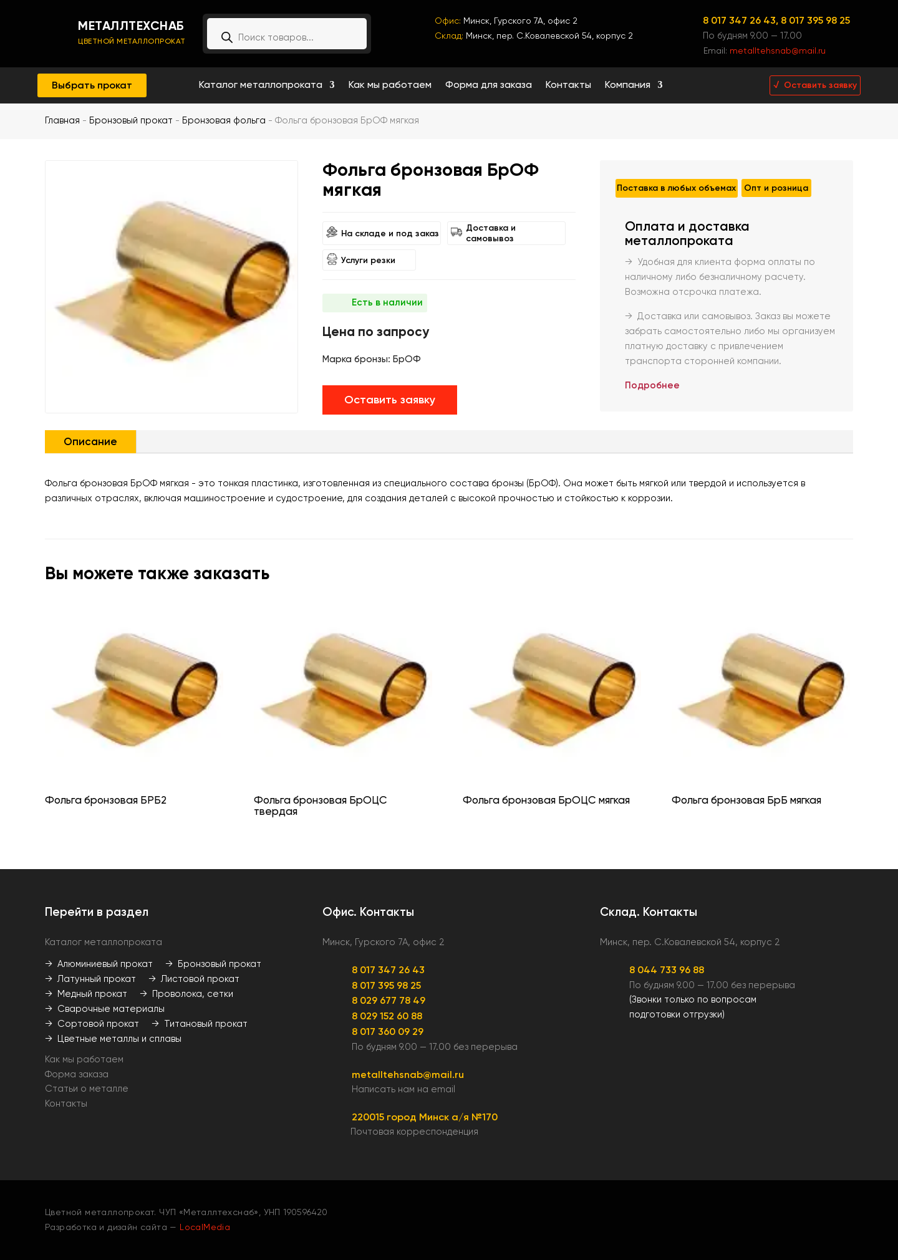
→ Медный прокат (86, 993)
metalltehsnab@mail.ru (778, 50)
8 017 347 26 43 (388, 970)
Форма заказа (77, 1074)
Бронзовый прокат (131, 120)
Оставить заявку (389, 399)
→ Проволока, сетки (186, 993)
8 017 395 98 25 (815, 20)
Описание (90, 441)
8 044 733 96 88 (666, 970)
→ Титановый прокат (200, 1023)
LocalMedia (205, 1227)
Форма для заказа (488, 85)
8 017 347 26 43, (742, 20)
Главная (62, 120)
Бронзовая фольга (224, 120)
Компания (627, 85)
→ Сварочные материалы (105, 1008)
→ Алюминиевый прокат (99, 963)
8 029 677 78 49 (388, 1000)
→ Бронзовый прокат (213, 963)
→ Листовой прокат (193, 978)
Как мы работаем (390, 85)
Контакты (568, 85)
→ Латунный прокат (90, 978)
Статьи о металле (86, 1088)
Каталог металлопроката (260, 85)
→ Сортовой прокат (92, 1023)
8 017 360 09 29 (387, 1031)
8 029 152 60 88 (387, 1016)
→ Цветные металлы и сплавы (113, 1038)
